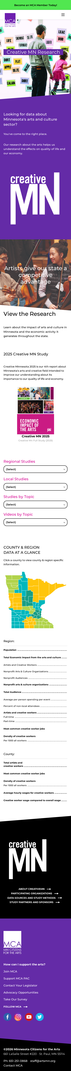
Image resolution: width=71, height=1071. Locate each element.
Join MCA (10, 971)
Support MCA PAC (17, 978)
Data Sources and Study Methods (31, 897)
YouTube (29, 1017)
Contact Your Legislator (20, 985)
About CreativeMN (32, 888)
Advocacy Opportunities (21, 992)
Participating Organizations (31, 893)
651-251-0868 (18, 1061)
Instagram (18, 1017)
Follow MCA (12, 1006)
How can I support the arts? (24, 964)
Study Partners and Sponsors (31, 902)
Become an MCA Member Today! (35, 5)
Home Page (10, 20)
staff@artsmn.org (42, 1061)
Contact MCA (13, 1065)
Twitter (40, 1017)
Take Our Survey (15, 999)
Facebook (8, 1017)
